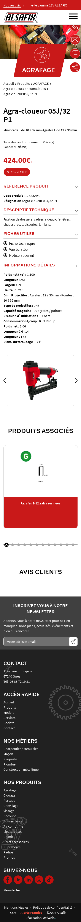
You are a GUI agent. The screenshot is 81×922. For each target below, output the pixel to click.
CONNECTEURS (12, 821)
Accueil (8, 83)
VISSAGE (8, 811)
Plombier (10, 764)
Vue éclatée (15, 249)
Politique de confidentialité (52, 907)
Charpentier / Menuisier (20, 749)
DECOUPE (9, 816)
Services (9, 717)
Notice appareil (18, 255)
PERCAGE (9, 800)
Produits (23, 83)
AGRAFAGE (41, 83)
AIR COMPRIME (13, 826)
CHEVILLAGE (10, 805)
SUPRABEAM (12, 847)
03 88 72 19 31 (20, 681)
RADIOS (8, 852)
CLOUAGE (9, 795)
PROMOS (9, 857)
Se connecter (17, 172)
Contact (9, 728)
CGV (13, 912)
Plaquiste (10, 759)
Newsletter (11, 890)
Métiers (8, 712)
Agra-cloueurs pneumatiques (24, 88)
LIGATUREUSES (12, 831)
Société (8, 723)
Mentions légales (16, 907)
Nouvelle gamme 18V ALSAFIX (48, 5)
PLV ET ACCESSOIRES (16, 842)
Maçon (8, 754)
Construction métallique (21, 769)
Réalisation (40, 918)
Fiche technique (19, 243)
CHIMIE (8, 836)
